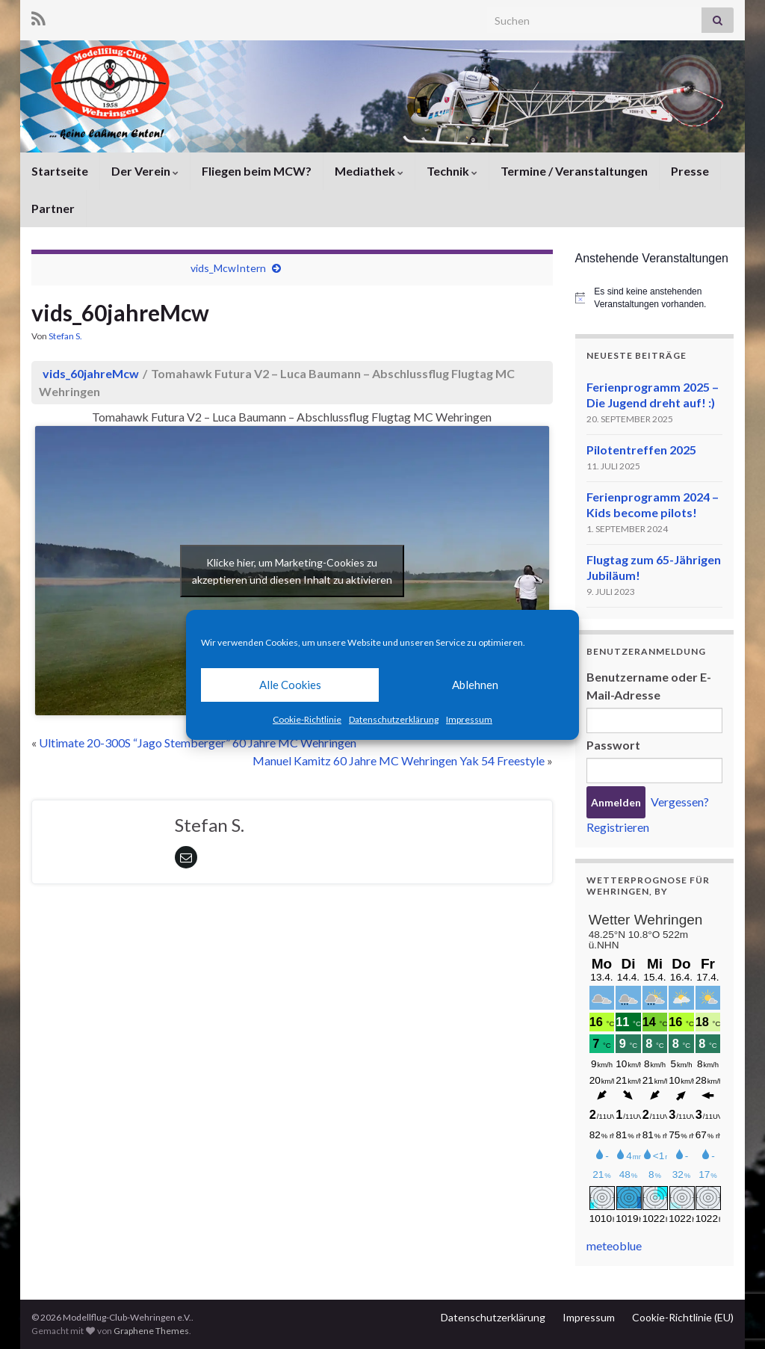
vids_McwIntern (228, 268)
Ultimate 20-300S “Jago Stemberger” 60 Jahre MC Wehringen (197, 742)
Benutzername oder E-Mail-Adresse (648, 686)
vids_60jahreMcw (91, 373)
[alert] (654, 297)
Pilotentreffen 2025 (641, 449)
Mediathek (369, 171)
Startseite (59, 171)
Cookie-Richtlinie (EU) (683, 1317)
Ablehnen (475, 684)
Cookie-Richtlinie (307, 719)
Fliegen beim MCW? (257, 171)
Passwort (613, 745)
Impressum (469, 719)
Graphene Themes (151, 1330)
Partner (53, 208)
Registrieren (617, 827)
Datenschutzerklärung (394, 719)
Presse (690, 171)
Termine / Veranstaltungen (574, 171)
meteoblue (614, 1245)
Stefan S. (65, 336)
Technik (452, 171)
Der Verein (145, 171)
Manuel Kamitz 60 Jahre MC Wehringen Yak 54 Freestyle (399, 760)
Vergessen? (680, 801)
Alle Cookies (290, 684)
